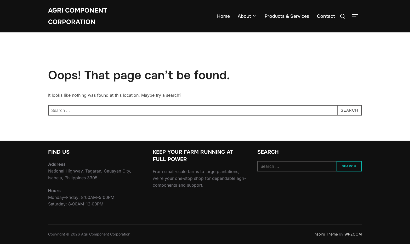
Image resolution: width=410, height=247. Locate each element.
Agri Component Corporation (79, 16)
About (247, 17)
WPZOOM (353, 237)
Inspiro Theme (326, 237)
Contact (326, 17)
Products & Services (287, 17)
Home (223, 17)
